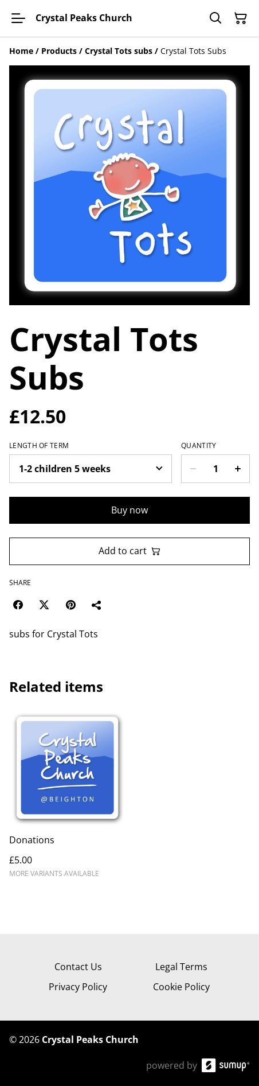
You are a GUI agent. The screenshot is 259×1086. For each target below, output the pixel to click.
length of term (39, 446)
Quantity (198, 446)
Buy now (129, 510)
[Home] (21, 50)
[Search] (215, 18)
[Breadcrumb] (129, 51)
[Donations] (67, 799)
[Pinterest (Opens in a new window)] (70, 604)
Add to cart (129, 550)
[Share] (96, 604)
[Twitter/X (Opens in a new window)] (44, 604)
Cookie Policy (181, 986)
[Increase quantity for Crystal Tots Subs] (238, 468)
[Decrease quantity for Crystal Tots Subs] (193, 468)
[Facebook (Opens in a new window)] (17, 604)
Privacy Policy (78, 986)
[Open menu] (18, 18)
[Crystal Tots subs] (118, 50)
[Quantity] (215, 468)
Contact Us (78, 966)
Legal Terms (181, 966)
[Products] (59, 50)
